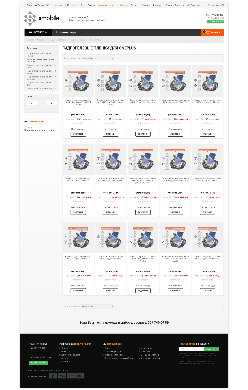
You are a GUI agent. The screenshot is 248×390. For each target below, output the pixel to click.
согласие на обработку (187, 363)
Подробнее (78, 134)
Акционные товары (66, 32)
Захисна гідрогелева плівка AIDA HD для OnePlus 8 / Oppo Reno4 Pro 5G (143, 180)
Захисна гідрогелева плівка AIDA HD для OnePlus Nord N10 (110, 102)
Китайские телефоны (115, 355)
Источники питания (150, 358)
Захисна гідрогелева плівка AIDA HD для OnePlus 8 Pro (110, 179)
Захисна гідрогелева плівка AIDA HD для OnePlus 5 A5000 (175, 258)
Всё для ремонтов (150, 355)
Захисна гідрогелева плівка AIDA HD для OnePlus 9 (207, 101)
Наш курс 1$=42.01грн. (64, 5)
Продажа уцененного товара (39, 130)
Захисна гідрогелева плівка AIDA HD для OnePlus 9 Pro (175, 101)
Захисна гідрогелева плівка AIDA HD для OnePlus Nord (143, 101)
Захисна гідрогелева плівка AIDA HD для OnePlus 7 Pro (175, 179)
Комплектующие (113, 351)
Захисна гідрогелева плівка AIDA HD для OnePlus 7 (207, 179)
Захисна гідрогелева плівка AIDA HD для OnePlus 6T (78, 257)
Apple (107, 348)
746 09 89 (214, 15)
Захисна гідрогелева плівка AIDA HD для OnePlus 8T (78, 179)
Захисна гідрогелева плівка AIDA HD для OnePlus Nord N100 (78, 102)
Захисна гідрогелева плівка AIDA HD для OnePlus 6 (110, 257)
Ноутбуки (145, 351)
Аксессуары (147, 348)
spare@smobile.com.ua (42, 356)
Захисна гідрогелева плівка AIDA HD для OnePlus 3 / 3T (207, 257)
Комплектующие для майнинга (119, 358)
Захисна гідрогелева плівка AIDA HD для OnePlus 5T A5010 (143, 258)
